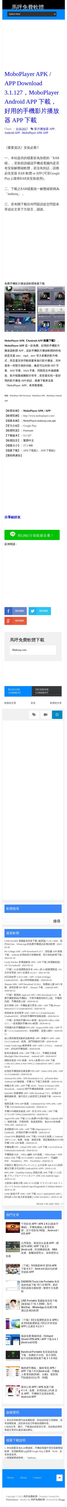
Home (10, 1477)
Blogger (62, 1499)
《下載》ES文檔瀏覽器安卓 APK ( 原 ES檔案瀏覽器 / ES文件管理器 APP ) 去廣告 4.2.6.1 (39, 1323)
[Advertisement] (33, 43)
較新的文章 (10, 703)
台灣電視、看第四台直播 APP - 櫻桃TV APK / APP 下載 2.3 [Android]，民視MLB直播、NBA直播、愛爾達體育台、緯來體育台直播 (32, 1249)
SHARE (14, 611)
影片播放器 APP (44, 128)
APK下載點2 (48, 450)
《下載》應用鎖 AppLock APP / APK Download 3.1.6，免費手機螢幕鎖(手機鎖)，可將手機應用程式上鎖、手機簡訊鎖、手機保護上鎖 (33, 998)
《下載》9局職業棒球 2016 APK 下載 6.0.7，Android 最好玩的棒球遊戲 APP (39, 1268)
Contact (37, 1477)
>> (62, 1203)
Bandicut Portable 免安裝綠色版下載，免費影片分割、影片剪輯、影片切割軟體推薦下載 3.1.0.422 (40, 1355)
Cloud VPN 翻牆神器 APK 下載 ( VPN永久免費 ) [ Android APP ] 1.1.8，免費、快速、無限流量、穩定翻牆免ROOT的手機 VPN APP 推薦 (33, 1139)
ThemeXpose (12, 1499)
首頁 (33, 703)
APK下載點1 (30, 450)
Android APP (12, 132)
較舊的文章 (56, 703)
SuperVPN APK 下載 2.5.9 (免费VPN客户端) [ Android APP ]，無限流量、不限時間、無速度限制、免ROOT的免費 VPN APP (33, 1121)
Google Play (30, 425)
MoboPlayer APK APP (35, 132)
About (23, 1477)
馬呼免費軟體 (28, 7)
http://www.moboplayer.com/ (39, 415)
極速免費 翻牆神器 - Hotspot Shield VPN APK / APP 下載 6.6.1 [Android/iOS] (39, 1339)
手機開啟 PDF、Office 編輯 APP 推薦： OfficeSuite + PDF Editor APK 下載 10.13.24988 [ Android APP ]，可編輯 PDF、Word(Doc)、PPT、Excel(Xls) (33, 1157)
